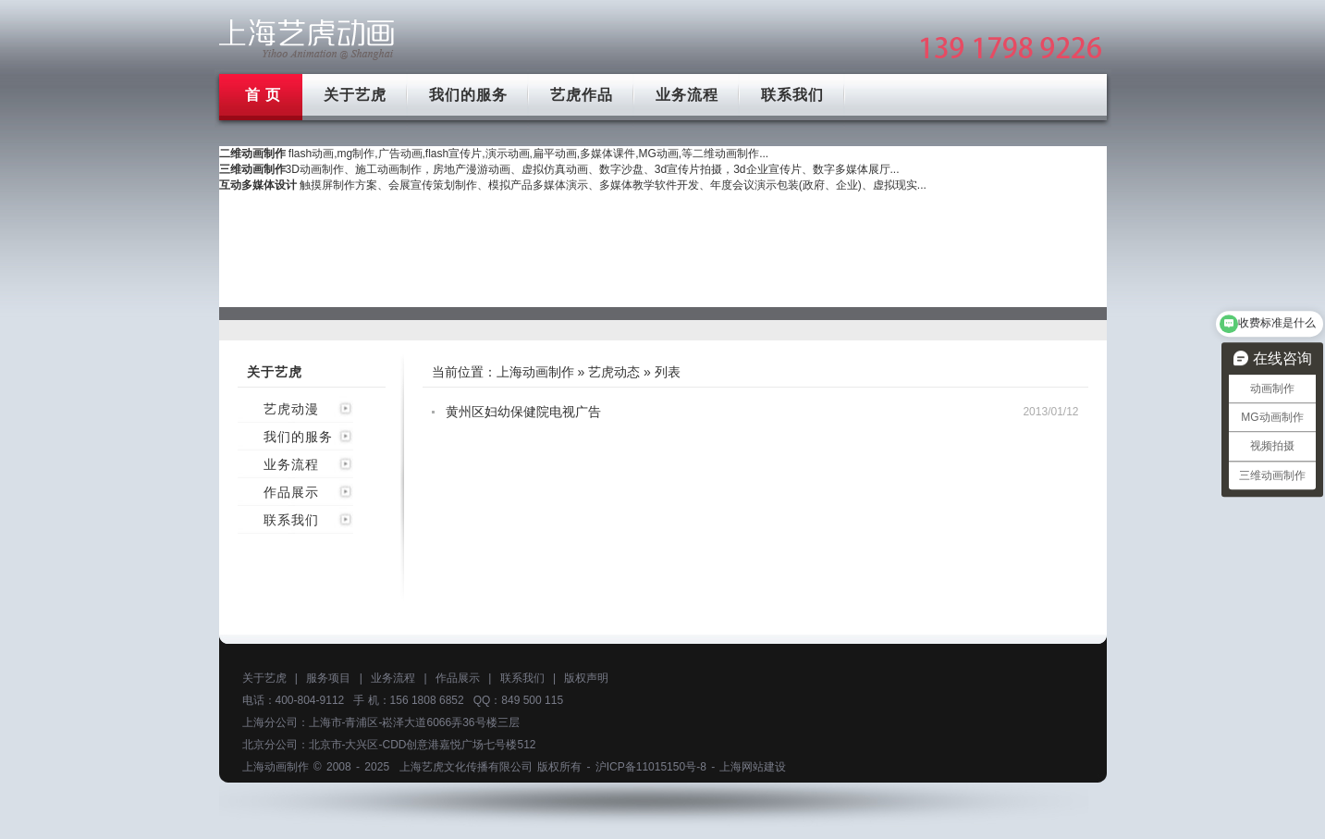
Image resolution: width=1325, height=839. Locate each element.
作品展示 (291, 492)
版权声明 (586, 678)
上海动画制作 (535, 371)
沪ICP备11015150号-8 (650, 766)
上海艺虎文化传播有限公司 (466, 766)
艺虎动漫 (291, 408)
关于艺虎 (355, 95)
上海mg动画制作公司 (307, 39)
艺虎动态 (614, 371)
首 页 (263, 95)
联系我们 (792, 95)
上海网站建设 (752, 766)
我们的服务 (468, 95)
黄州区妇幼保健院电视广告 (523, 411)
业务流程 (687, 95)
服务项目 (328, 678)
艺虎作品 (581, 95)
